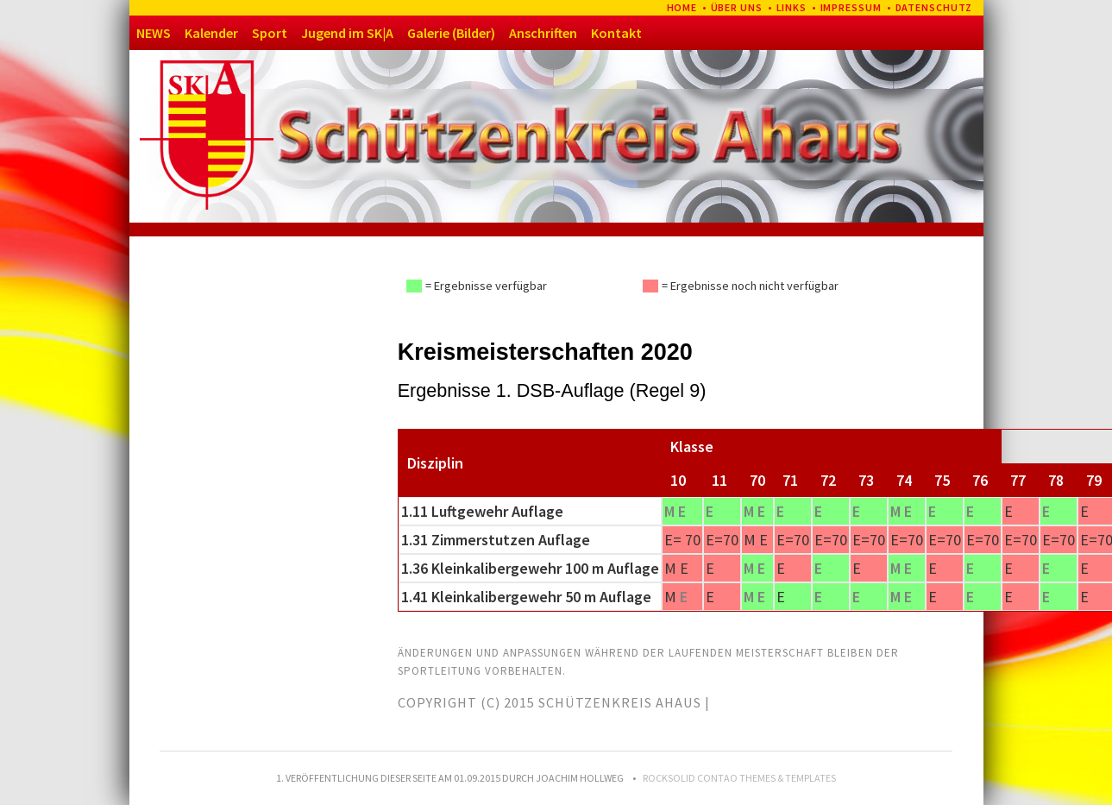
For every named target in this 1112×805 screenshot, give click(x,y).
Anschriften (543, 32)
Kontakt (616, 32)
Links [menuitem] (791, 7)
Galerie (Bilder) (451, 32)
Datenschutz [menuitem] (934, 7)
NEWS (153, 32)
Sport (269, 32)
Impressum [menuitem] (851, 7)
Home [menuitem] (682, 7)
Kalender (211, 32)
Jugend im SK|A (347, 32)
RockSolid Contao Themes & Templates (739, 777)
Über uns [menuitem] (737, 7)
